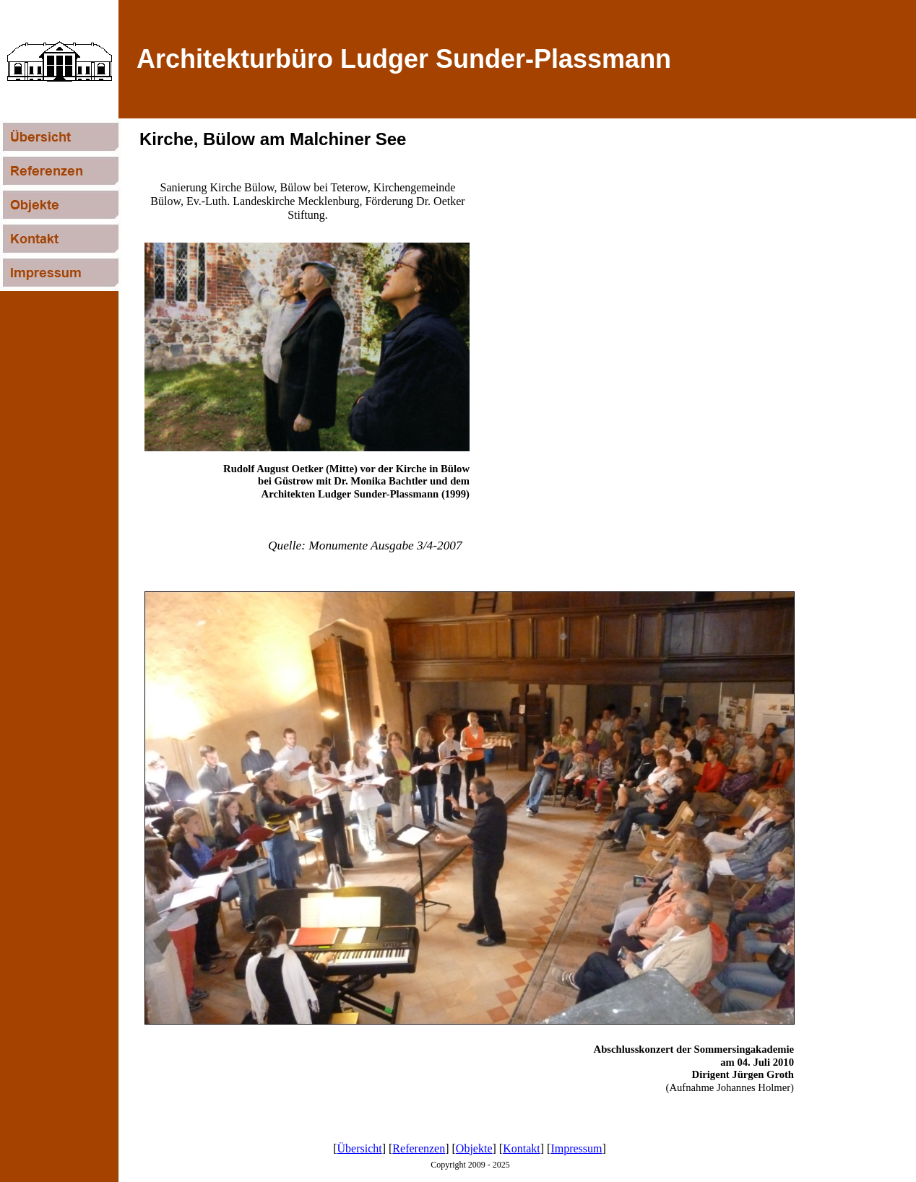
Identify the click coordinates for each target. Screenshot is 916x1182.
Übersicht (359, 1148)
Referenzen (418, 1148)
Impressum (576, 1148)
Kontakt (521, 1148)
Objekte (474, 1148)
